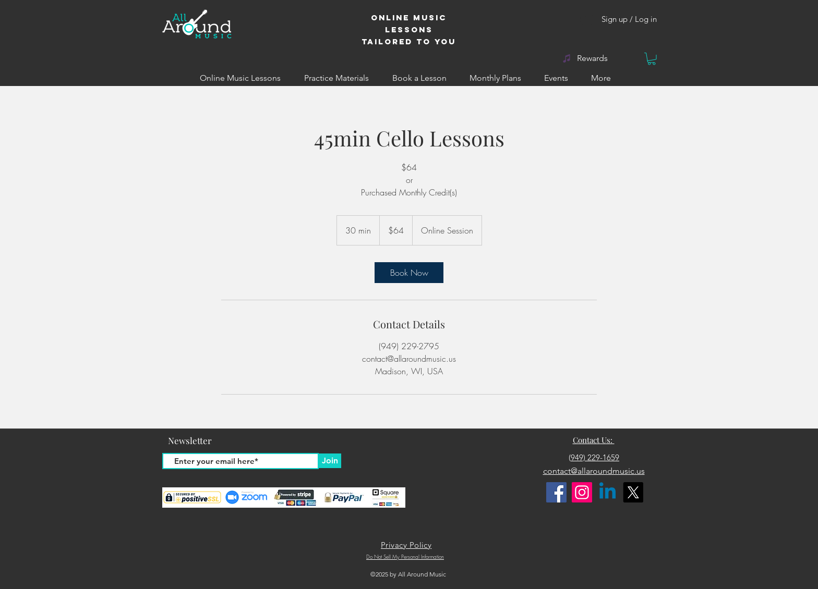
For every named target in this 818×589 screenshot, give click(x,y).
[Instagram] (582, 492)
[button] (651, 59)
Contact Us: (594, 440)
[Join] (329, 460)
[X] (633, 492)
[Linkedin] (607, 492)
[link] (409, 272)
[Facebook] (556, 492)
